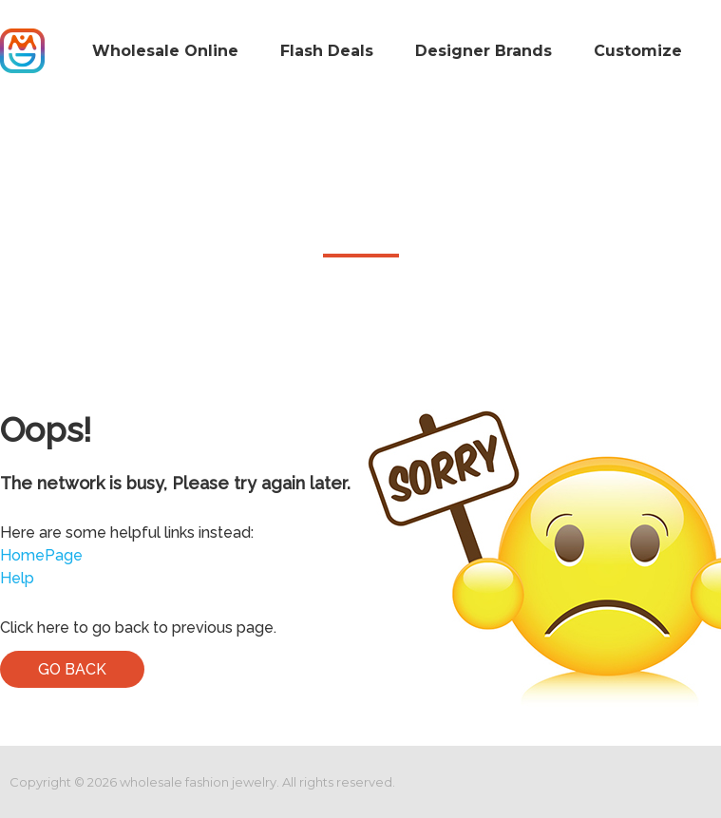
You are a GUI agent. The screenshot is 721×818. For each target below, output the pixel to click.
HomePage (41, 555)
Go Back (72, 669)
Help (17, 578)
